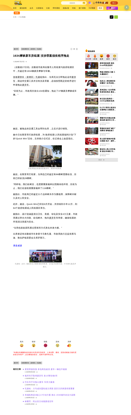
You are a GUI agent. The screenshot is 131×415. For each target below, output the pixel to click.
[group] (88, 57)
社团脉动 (39, 8)
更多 (100, 8)
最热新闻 (23, 8)
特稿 (74, 8)
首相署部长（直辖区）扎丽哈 (27, 77)
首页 (15, 8)
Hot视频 (92, 8)
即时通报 (56, 8)
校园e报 (66, 8)
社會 (48, 8)
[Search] (72, 3)
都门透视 (82, 8)
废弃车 (25, 85)
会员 (31, 8)
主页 (15, 17)
